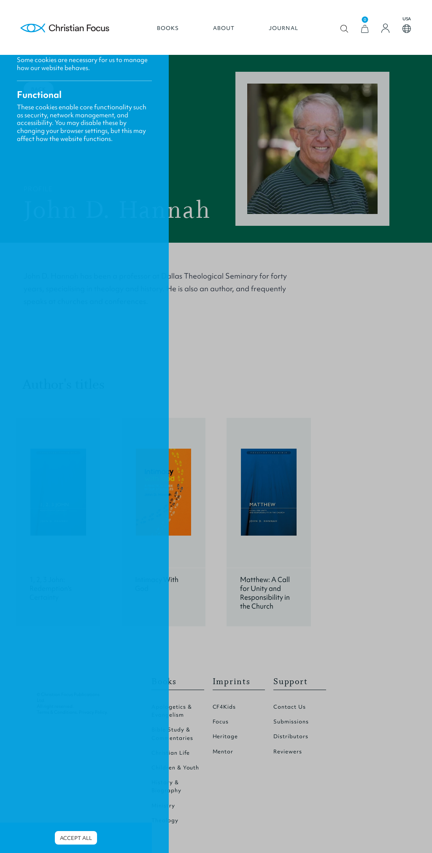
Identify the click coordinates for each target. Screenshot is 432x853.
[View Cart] (365, 29)
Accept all (76, 838)
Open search (344, 29)
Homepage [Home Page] (65, 28)
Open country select (406, 28)
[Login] (385, 28)
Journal (283, 28)
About (224, 28)
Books (168, 28)
